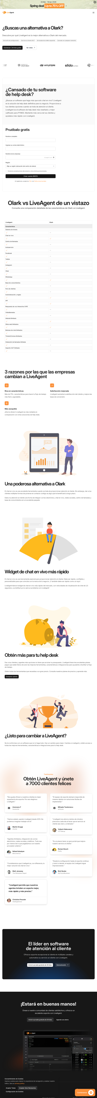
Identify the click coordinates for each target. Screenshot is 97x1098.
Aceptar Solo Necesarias (27, 1088)
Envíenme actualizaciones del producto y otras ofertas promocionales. (27, 171)
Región (8, 162)
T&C (30, 181)
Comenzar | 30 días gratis (12, 48)
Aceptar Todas (11, 1088)
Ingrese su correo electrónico (15, 145)
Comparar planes (11, 676)
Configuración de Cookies (14, 1091)
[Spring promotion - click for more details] (48, 4)
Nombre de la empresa (13, 154)
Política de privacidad (40, 181)
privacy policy (19, 1083)
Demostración (63, 965)
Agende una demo (62, 1019)
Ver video (30, 48)
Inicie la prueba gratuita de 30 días (40, 965)
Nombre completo (11, 136)
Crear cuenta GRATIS (31, 176)
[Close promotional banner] (94, 2)
